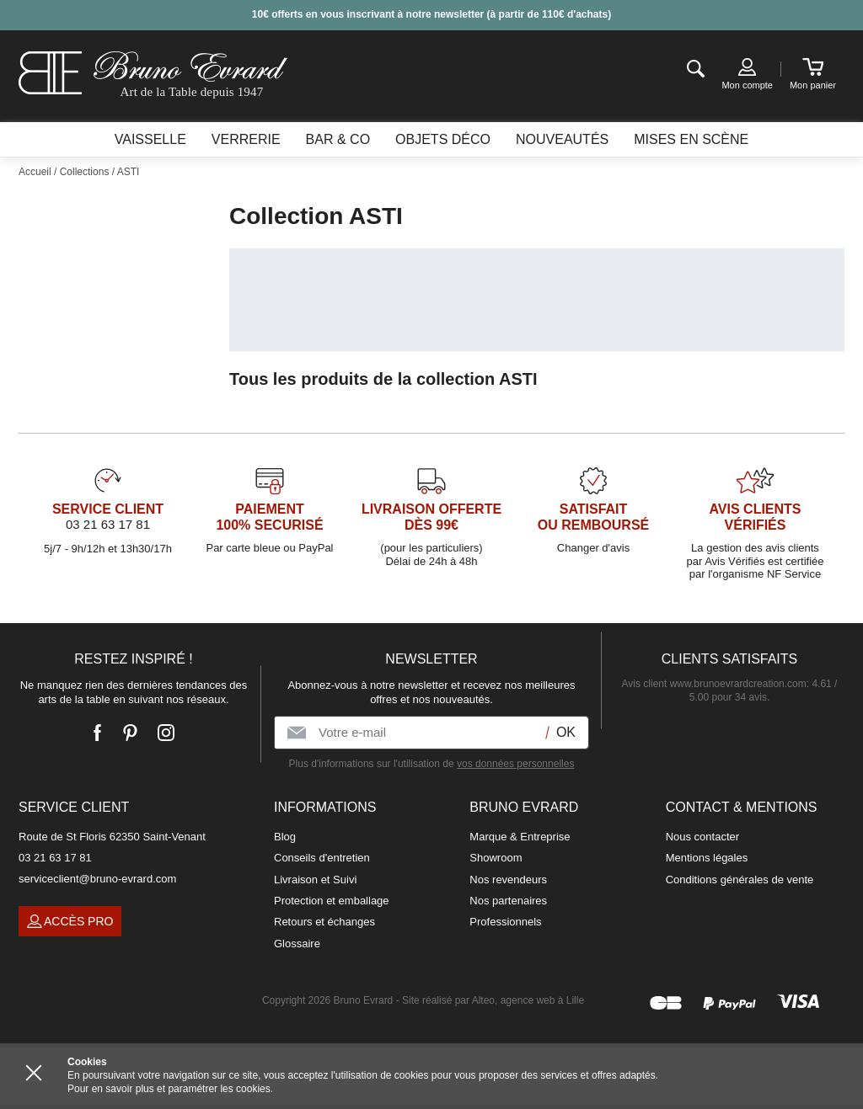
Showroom (495, 857)
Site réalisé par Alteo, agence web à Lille (493, 1000)
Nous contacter (702, 836)
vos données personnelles (515, 764)
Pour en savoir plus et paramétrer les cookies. (170, 1089)
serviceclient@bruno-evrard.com (97, 878)
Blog (285, 836)
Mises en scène (691, 139)
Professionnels (505, 921)
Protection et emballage (331, 900)
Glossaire (297, 943)
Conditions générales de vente (740, 879)
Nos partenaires (508, 900)
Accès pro (70, 921)
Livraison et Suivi (315, 879)
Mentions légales (707, 857)
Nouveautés (562, 139)
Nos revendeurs (508, 879)
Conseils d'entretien (322, 857)
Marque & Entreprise (519, 836)
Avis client (714, 684)
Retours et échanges (324, 921)
